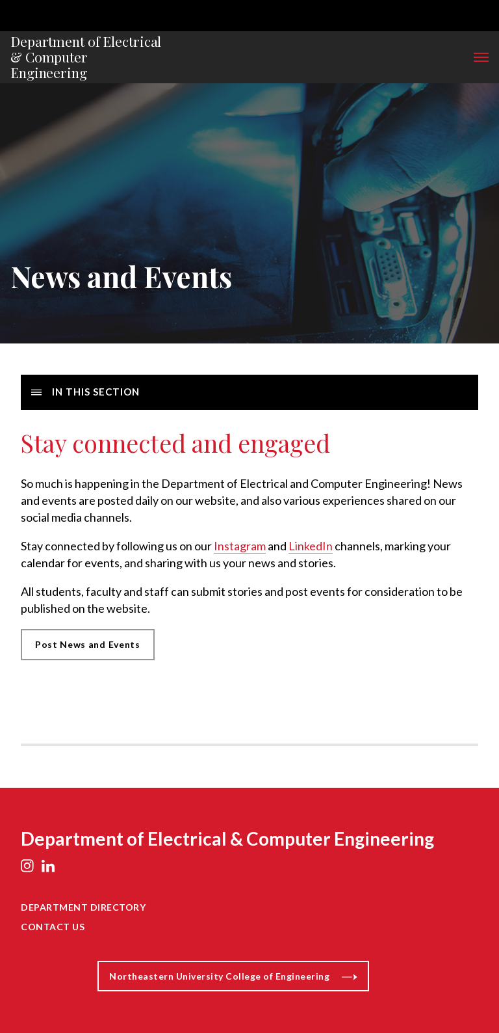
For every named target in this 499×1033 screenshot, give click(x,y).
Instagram (240, 546)
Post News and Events (87, 644)
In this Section (85, 391)
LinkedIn (310, 546)
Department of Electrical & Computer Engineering (85, 57)
